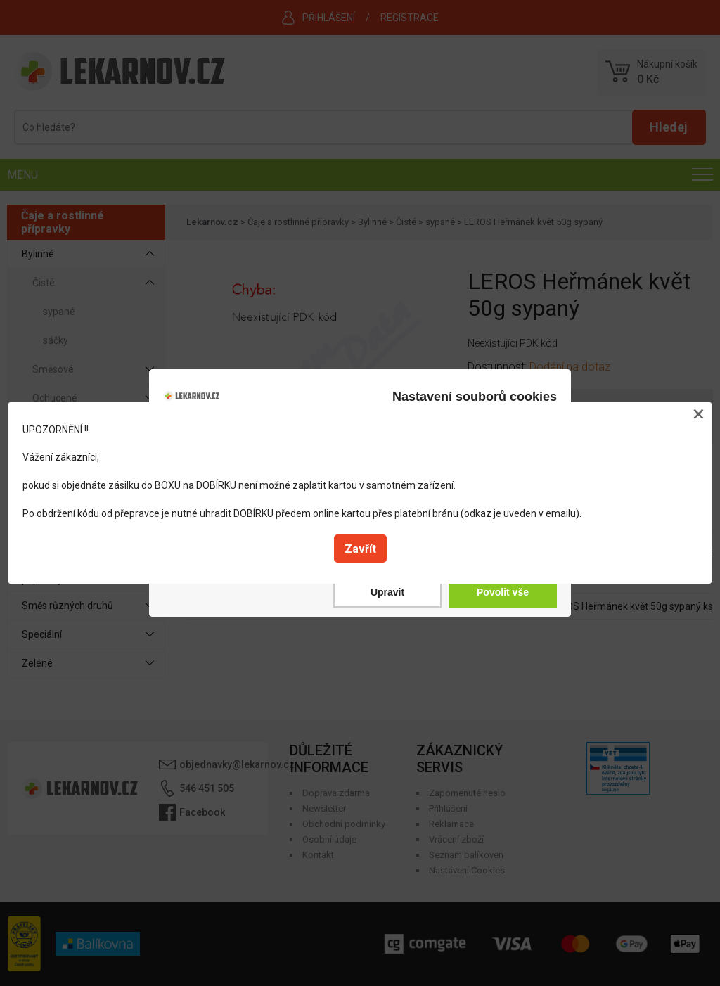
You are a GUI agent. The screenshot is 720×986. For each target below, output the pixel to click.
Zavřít (360, 549)
